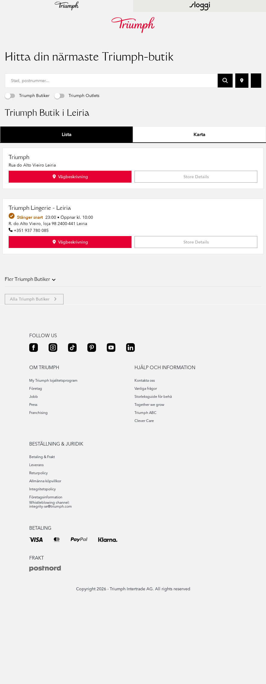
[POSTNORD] (45, 610)
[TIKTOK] (72, 388)
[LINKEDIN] (130, 388)
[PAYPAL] (79, 580)
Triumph (19, 198)
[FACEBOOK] (33, 388)
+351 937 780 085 (31, 271)
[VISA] (36, 580)
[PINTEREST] (91, 388)
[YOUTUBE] (111, 388)
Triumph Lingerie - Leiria (40, 249)
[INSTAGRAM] (53, 388)
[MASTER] (57, 580)
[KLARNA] (107, 580)
